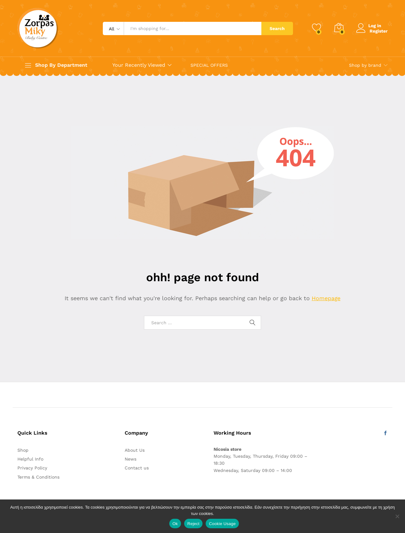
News (130, 459)
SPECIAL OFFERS (209, 65)
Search (277, 28)
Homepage (326, 298)
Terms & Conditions (38, 477)
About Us (135, 450)
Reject (193, 523)
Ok (175, 523)
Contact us (137, 467)
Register (379, 30)
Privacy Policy (32, 467)
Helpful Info (30, 459)
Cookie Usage (222, 523)
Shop (22, 450)
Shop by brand (365, 65)
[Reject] (397, 516)
